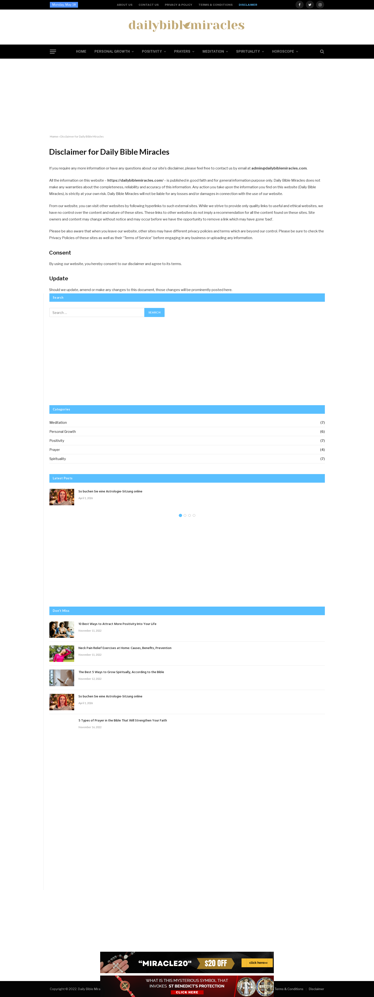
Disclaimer (248, 4)
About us (124, 4)
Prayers (182, 51)
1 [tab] (180, 515)
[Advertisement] (187, 96)
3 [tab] (189, 515)
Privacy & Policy (178, 4)
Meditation (213, 51)
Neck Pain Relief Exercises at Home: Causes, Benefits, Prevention (124, 648)
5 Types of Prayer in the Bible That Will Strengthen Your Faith (122, 720)
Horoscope (283, 51)
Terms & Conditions (215, 4)
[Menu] (53, 51)
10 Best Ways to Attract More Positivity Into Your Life (117, 624)
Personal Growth (112, 51)
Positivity (152, 51)
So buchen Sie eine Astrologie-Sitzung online (110, 491)
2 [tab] (185, 515)
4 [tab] (194, 515)
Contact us (149, 4)
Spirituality (248, 51)
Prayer (54, 450)
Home (81, 51)
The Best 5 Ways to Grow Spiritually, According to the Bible (121, 672)
